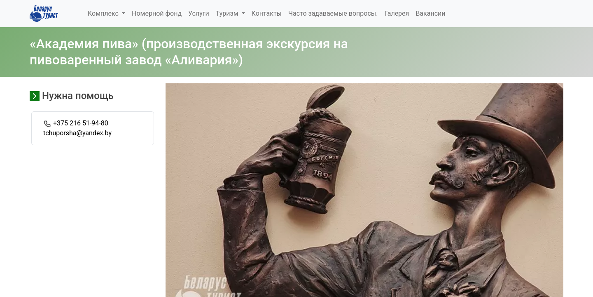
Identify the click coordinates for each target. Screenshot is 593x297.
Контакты (267, 13)
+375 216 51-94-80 (80, 123)
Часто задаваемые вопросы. (333, 13)
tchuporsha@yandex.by (77, 133)
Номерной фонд (157, 13)
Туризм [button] (228, 13)
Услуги (198, 13)
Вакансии (430, 13)
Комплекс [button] (104, 13)
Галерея (396, 13)
